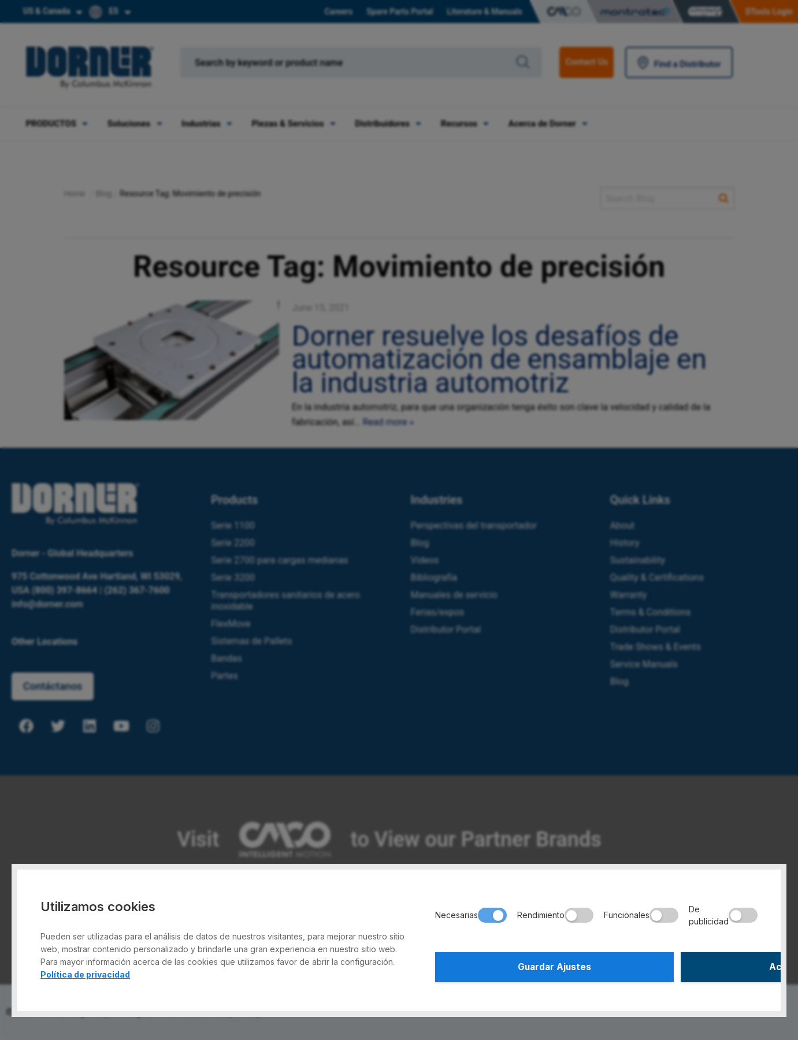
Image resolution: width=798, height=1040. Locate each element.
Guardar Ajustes (514, 965)
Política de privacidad (85, 971)
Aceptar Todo (679, 965)
